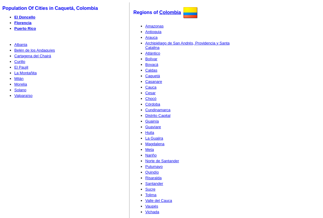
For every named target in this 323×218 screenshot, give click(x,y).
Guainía (152, 121)
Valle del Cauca (158, 200)
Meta (149, 149)
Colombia (170, 12)
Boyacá (151, 64)
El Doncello (24, 17)
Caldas (151, 70)
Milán (19, 78)
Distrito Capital (158, 115)
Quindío (152, 172)
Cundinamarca (158, 110)
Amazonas (154, 26)
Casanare (153, 81)
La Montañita (25, 73)
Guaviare (153, 127)
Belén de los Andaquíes (34, 50)
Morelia (20, 84)
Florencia (23, 23)
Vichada (152, 212)
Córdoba (152, 104)
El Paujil (21, 67)
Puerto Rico (25, 28)
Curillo (19, 61)
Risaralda (153, 178)
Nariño (151, 155)
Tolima (151, 195)
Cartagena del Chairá (32, 56)
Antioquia (153, 32)
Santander (154, 183)
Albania (20, 44)
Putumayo (154, 166)
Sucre (150, 189)
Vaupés (151, 206)
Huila (149, 132)
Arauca (151, 37)
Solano (20, 90)
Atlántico (152, 53)
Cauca (151, 87)
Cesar (150, 93)
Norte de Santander (162, 161)
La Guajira (154, 138)
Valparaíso (23, 95)
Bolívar (151, 59)
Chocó (151, 98)
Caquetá (152, 76)
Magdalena (154, 144)
